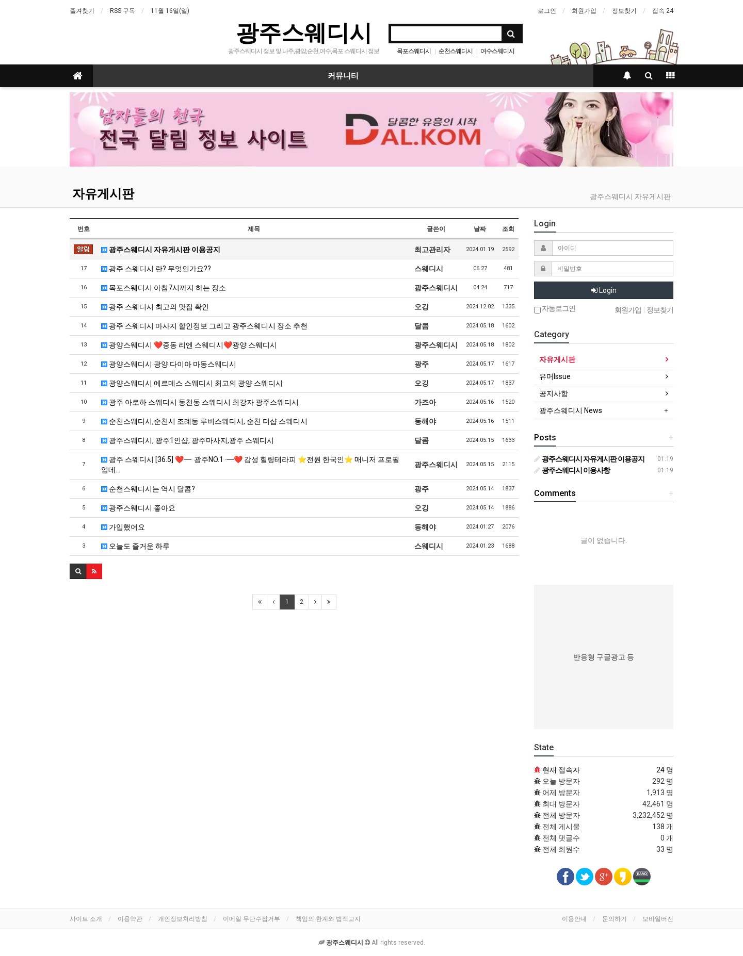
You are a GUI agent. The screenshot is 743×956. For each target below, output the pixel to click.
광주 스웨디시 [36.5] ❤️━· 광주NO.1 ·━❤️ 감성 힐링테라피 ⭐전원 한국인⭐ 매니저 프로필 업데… (250, 464)
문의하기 (614, 918)
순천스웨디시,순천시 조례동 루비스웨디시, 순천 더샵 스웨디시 (204, 421)
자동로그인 (554, 309)
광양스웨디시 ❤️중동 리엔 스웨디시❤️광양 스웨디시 (189, 345)
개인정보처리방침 (182, 918)
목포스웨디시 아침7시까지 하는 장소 (163, 288)
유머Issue (555, 376)
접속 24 (662, 10)
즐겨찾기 (82, 10)
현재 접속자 (561, 770)
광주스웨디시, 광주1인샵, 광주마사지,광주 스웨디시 (187, 440)
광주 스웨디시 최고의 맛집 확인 (155, 307)
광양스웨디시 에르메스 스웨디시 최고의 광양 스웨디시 (192, 383)
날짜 (480, 229)
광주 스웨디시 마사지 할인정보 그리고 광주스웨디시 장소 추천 (204, 326)
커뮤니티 (343, 75)
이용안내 (574, 918)
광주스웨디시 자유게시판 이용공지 (160, 249)
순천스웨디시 (456, 51)
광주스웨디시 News (570, 410)
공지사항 (553, 393)
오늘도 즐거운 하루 (135, 546)
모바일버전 (657, 918)
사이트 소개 (86, 918)
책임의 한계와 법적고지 (328, 918)
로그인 (547, 10)
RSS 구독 (122, 10)
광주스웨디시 (304, 32)
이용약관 (130, 918)
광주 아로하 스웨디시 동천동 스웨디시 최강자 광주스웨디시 (200, 402)
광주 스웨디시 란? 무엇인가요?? (156, 269)
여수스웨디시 (497, 51)
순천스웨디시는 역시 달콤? (148, 489)
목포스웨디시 (414, 51)
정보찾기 (624, 10)
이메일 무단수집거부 (251, 918)
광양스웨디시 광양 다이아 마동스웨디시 (168, 364)
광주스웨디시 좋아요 (138, 508)
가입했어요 (123, 527)
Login (604, 290)
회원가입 (584, 10)
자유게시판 (103, 194)
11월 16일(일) (170, 10)
